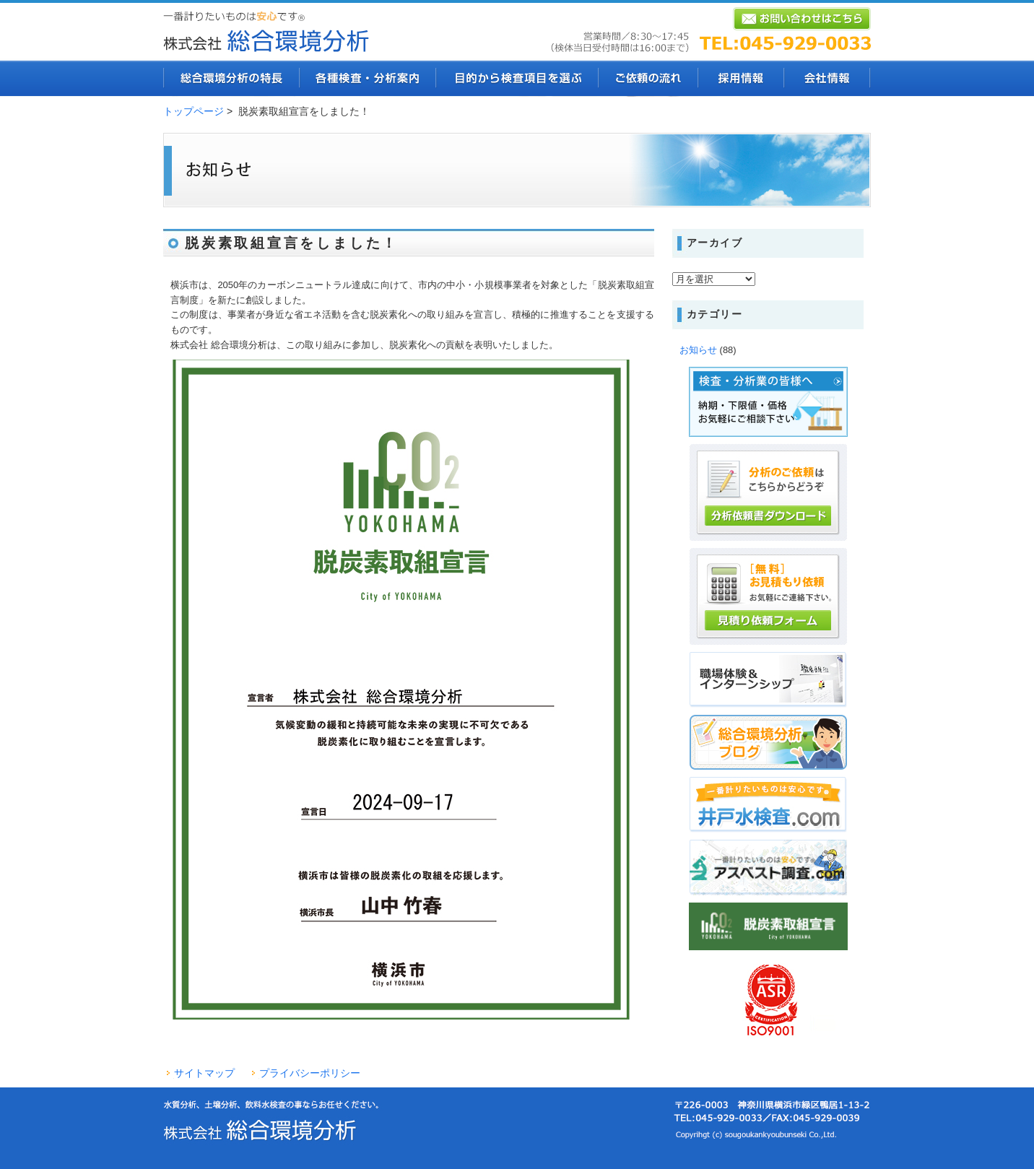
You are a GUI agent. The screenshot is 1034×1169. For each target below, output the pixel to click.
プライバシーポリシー (309, 1073)
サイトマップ (204, 1073)
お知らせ (698, 349)
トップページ (193, 111)
